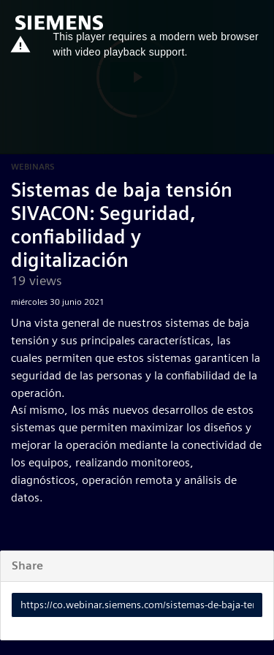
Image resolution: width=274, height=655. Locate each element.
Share (27, 565)
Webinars (33, 166)
